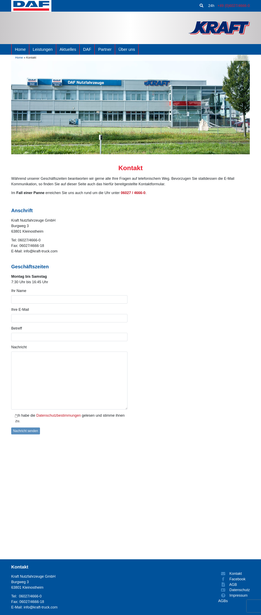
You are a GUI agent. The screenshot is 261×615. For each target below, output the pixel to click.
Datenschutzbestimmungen (58, 415)
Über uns (126, 49)
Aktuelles (68, 49)
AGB (227, 585)
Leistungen (43, 49)
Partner (105, 49)
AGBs (223, 601)
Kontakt (230, 574)
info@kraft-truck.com (41, 607)
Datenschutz (234, 590)
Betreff (16, 328)
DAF (87, 49)
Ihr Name (18, 291)
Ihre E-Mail (20, 310)
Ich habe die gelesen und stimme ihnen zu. (70, 418)
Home (20, 49)
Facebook (232, 579)
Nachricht (19, 347)
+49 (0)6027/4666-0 (233, 6)
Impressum (233, 595)
